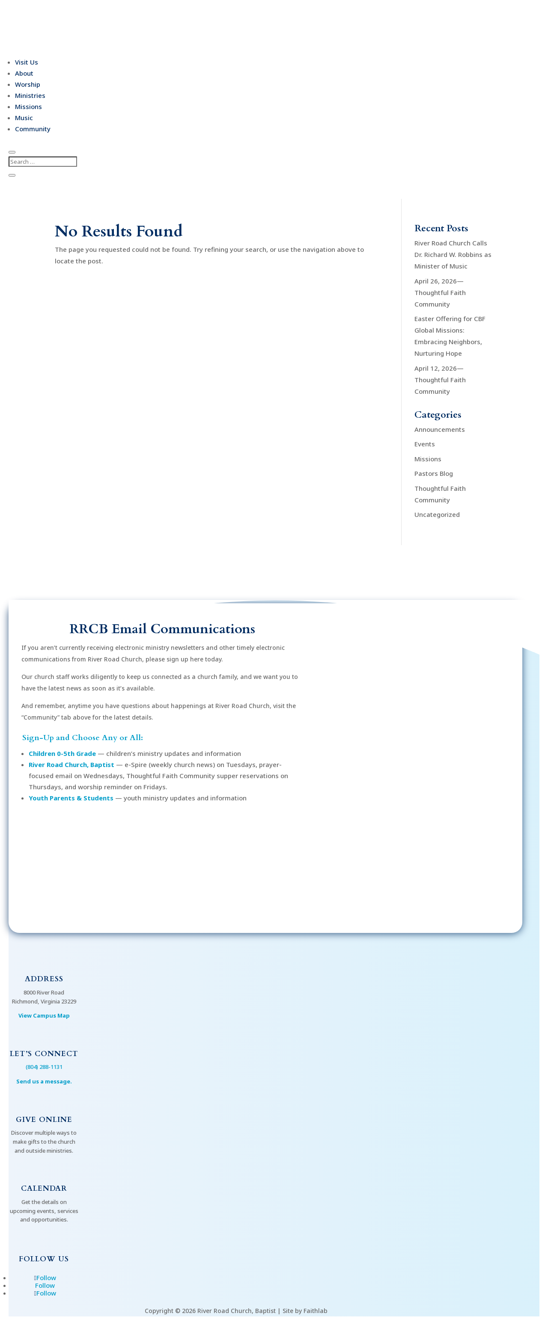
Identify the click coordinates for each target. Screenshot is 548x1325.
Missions (28, 106)
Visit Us (26, 62)
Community (33, 128)
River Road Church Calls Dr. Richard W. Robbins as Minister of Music (452, 254)
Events (424, 444)
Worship (27, 84)
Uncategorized (437, 514)
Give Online (44, 1119)
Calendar (44, 1188)
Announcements (439, 429)
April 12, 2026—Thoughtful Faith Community (440, 379)
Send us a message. (44, 1081)
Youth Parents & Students (71, 798)
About (24, 73)
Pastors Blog (433, 473)
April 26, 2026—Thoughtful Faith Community (440, 292)
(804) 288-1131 (44, 1067)
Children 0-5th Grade (62, 753)
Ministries (30, 95)
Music (24, 117)
